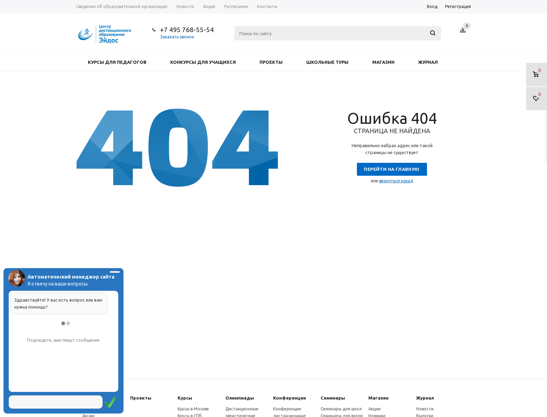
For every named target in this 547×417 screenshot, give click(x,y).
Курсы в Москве (193, 409)
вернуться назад (396, 181)
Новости (425, 409)
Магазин (383, 62)
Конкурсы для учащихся (203, 62)
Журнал (428, 62)
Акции (374, 409)
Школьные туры (327, 62)
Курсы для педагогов (117, 62)
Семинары (333, 397)
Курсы (185, 397)
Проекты (271, 62)
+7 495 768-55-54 (187, 29)
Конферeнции (289, 397)
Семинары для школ (341, 409)
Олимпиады (239, 397)
